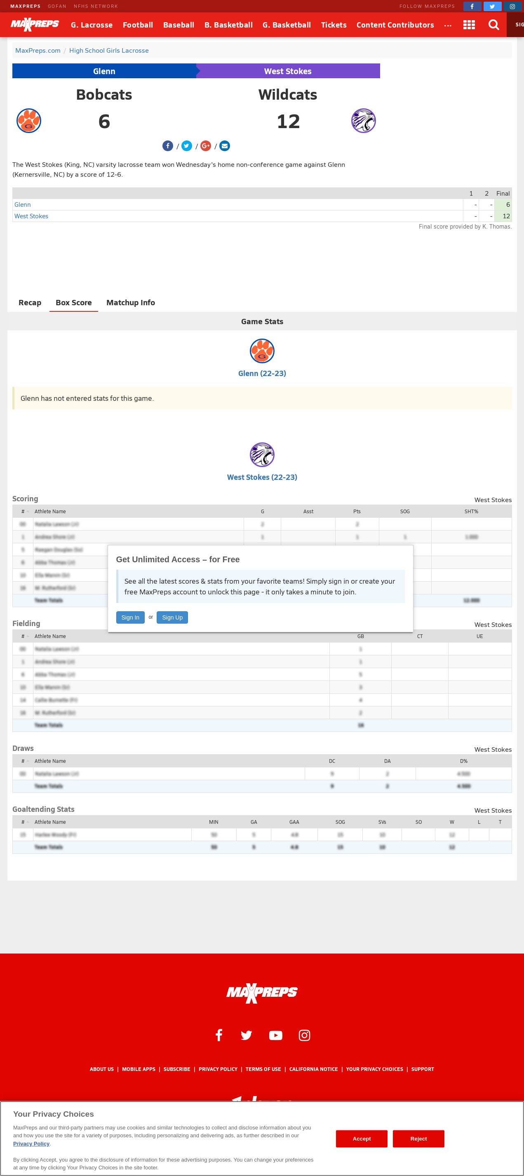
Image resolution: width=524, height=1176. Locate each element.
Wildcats (287, 94)
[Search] (494, 24)
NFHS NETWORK (96, 6)
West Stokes (288, 71)
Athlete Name (50, 511)
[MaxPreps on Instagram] (513, 6)
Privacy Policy (218, 1069)
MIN (214, 821)
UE (480, 636)
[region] (262, 1138)
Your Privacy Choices (374, 1069)
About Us (102, 1069)
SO (419, 821)
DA (387, 761)
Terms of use (263, 1069)
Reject (419, 1139)
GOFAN (57, 6)
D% (464, 761)
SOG (405, 511)
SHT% (471, 511)
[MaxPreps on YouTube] (275, 1035)
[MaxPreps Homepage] (262, 993)
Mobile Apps (138, 1069)
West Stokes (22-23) (262, 477)
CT (420, 636)
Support (422, 1069)
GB (360, 636)
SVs (382, 821)
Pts (357, 511)
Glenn (104, 71)
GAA (294, 821)
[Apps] (469, 24)
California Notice (313, 1069)
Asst (308, 511)
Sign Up (172, 617)
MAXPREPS (25, 6)
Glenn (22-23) (262, 373)
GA (254, 821)
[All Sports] (448, 24)
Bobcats (104, 94)
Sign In (131, 617)
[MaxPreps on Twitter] (493, 6)
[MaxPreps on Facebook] (472, 6)
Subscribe (177, 1069)
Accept (362, 1139)
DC (332, 761)
